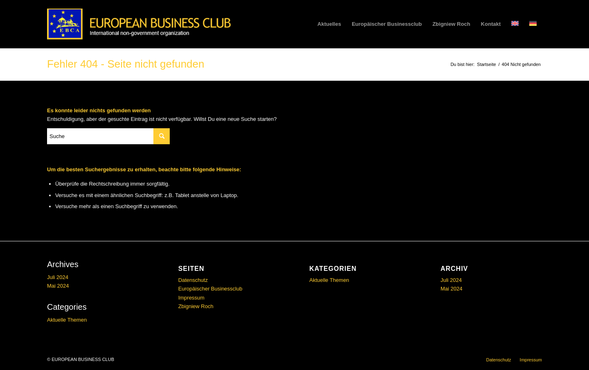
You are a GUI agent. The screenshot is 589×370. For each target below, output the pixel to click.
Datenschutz (193, 280)
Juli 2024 (57, 277)
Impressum (191, 298)
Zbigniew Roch (196, 306)
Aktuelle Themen (67, 320)
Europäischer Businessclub (210, 289)
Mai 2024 (58, 286)
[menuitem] (329, 24)
